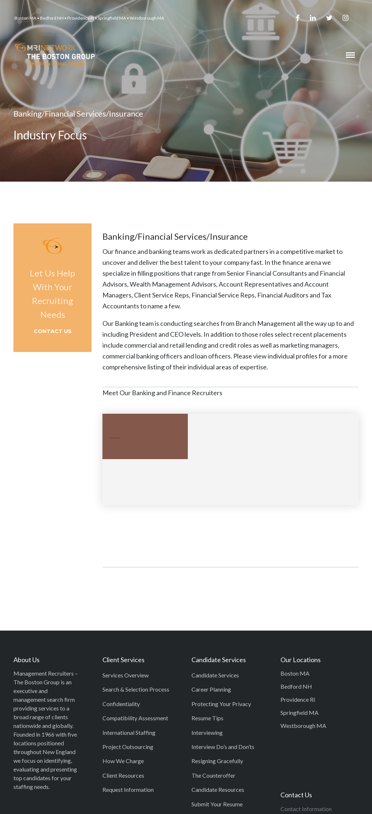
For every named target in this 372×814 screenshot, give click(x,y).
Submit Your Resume (217, 804)
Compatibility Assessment (135, 717)
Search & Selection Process (135, 689)
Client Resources (123, 775)
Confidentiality (121, 703)
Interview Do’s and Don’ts (222, 746)
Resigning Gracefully (217, 760)
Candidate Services (215, 675)
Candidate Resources (217, 789)
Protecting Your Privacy (221, 703)
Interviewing (207, 732)
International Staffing (128, 732)
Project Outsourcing (127, 746)
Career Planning (211, 689)
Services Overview (125, 675)
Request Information (128, 789)
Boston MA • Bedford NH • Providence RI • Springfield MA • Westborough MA (89, 18)
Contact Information (306, 808)
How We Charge (123, 760)
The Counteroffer (213, 775)
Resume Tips (207, 717)
